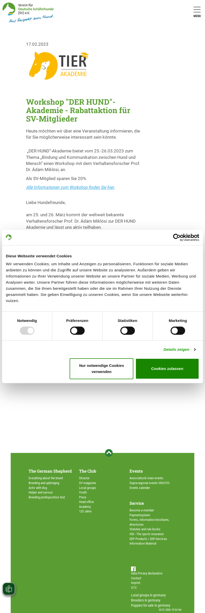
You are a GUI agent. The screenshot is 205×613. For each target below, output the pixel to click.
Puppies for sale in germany (150, 605)
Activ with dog (38, 488)
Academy (85, 507)
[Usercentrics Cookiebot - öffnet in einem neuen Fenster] (177, 237)
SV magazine (87, 483)
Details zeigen (176, 349)
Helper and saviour (41, 492)
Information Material (143, 543)
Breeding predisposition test (47, 497)
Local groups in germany (148, 595)
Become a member (142, 510)
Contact (136, 578)
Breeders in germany (145, 600)
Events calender (140, 488)
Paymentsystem (140, 515)
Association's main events (146, 478)
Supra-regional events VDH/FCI (149, 483)
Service (137, 503)
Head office (86, 502)
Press (82, 497)
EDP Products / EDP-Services (148, 539)
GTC (134, 588)
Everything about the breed (46, 478)
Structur (84, 478)
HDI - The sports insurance (147, 534)
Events (136, 471)
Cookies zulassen (167, 368)
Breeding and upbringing (44, 483)
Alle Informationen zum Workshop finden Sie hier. (70, 187)
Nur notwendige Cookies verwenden (101, 368)
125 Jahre (85, 511)
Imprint (135, 583)
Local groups (87, 488)
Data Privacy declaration (146, 573)
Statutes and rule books (145, 529)
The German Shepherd (50, 471)
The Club (87, 471)
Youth (83, 492)
